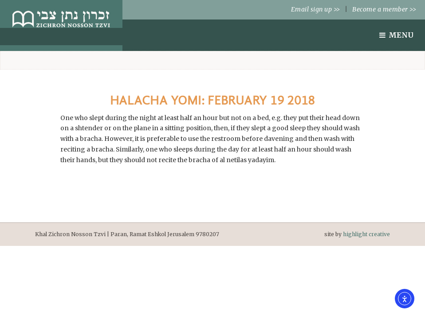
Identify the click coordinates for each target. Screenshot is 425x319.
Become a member (384, 9)
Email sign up (315, 9)
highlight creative (366, 234)
